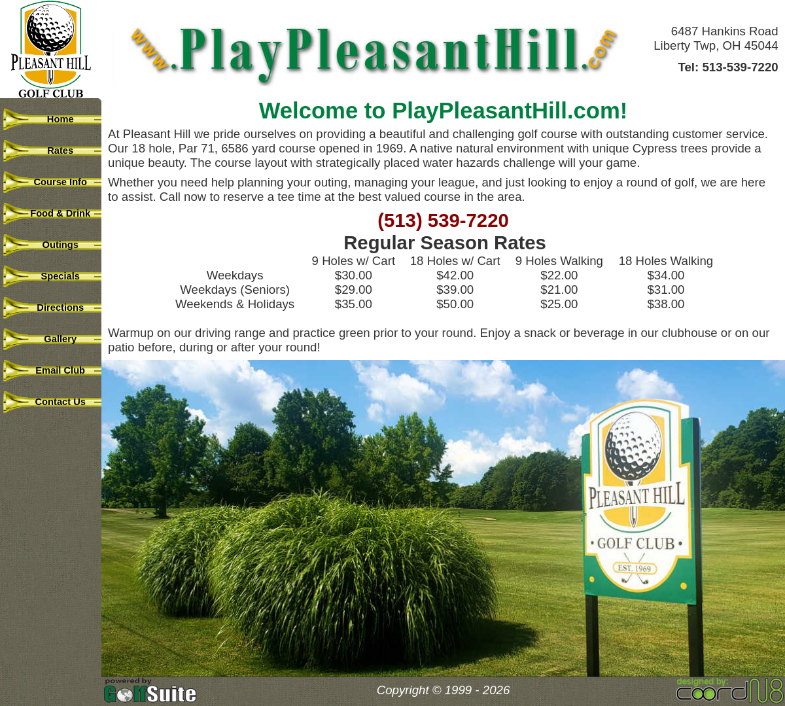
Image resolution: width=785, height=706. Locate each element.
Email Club (52, 370)
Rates (52, 150)
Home (52, 119)
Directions (52, 307)
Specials (52, 276)
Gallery (52, 339)
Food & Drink (52, 213)
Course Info (52, 182)
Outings (52, 244)
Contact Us (52, 402)
